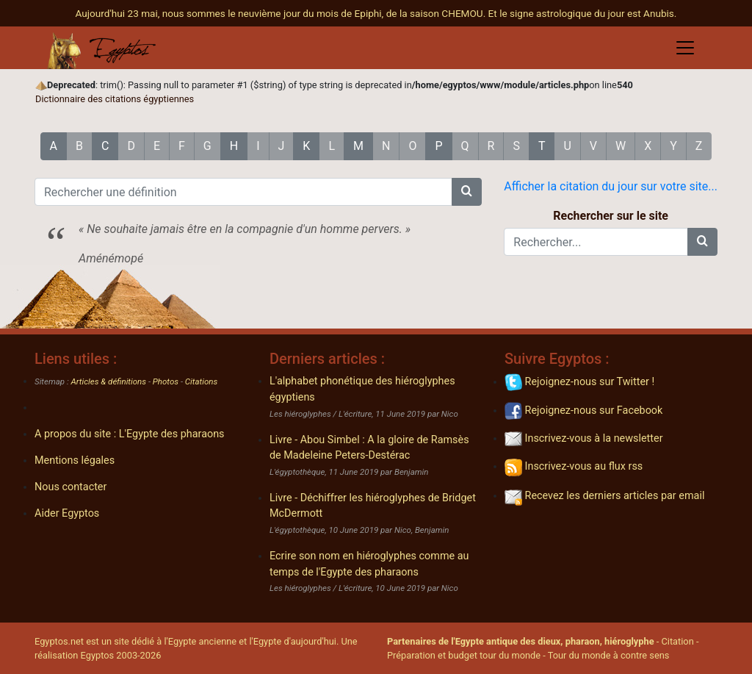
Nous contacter (70, 487)
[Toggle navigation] (685, 47)
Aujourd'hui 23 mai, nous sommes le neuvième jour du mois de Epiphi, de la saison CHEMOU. (282, 13)
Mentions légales (75, 460)
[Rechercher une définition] (243, 192)
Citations (201, 381)
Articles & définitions (109, 381)
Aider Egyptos (67, 513)
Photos (165, 381)
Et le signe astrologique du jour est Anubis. (582, 13)
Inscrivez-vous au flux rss (574, 466)
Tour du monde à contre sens (609, 655)
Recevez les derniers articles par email (604, 496)
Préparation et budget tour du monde (463, 655)
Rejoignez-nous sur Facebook (583, 410)
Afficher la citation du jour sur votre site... (610, 186)
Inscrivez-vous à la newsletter (584, 438)
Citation (677, 641)
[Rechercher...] (596, 242)
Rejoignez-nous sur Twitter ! (579, 382)
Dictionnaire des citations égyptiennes (114, 98)
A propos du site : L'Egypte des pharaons (130, 434)
